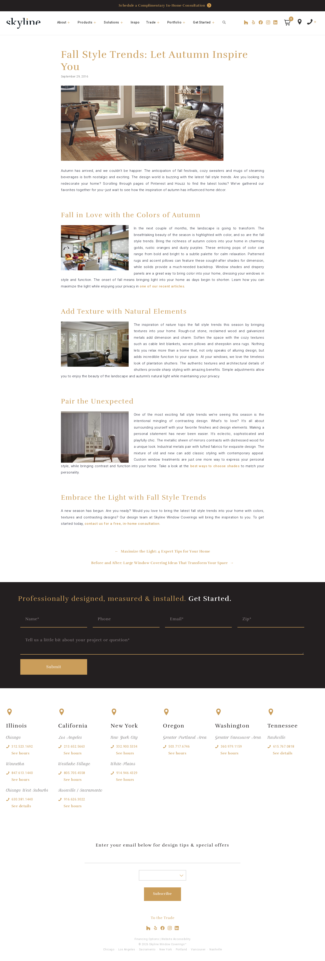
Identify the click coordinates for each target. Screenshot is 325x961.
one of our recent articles (161, 286)
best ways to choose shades (215, 466)
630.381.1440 (22, 799)
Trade (155, 22)
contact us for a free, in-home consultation (122, 524)
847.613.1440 (22, 773)
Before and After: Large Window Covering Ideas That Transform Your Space (159, 563)
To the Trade (162, 918)
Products (89, 22)
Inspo (135, 22)
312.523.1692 (22, 746)
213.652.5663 (74, 746)
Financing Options (147, 939)
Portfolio (178, 22)
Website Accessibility (176, 939)
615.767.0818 (283, 746)
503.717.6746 (179, 746)
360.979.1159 (231, 746)
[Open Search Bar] (224, 22)
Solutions (115, 22)
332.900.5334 (126, 746)
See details (21, 806)
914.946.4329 (126, 773)
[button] (287, 22)
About (65, 22)
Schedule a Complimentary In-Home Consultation (165, 5)
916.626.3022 (74, 799)
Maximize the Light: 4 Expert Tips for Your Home (165, 551)
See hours (21, 753)
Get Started (206, 22)
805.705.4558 (74, 773)
